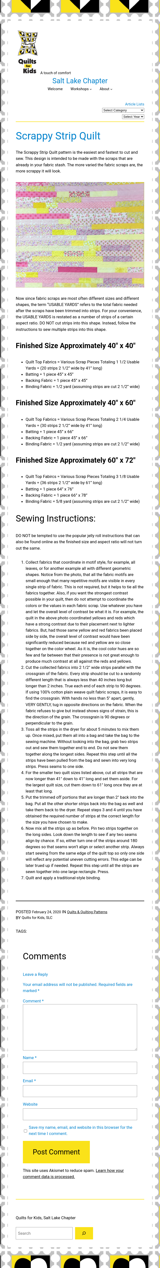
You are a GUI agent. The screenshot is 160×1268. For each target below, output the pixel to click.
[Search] (84, 1233)
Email (29, 1080)
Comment (33, 1000)
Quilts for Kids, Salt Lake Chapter (46, 1217)
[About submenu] (111, 89)
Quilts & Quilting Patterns (87, 912)
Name (30, 1057)
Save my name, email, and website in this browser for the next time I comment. (80, 1130)
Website (30, 1104)
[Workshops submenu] (91, 89)
